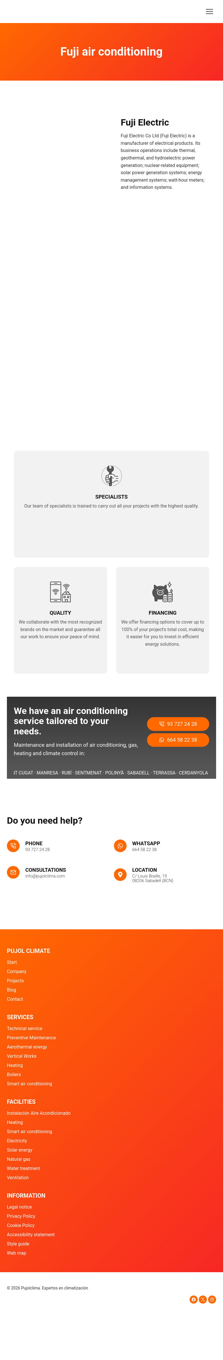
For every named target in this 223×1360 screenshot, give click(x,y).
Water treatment (23, 1168)
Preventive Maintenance (31, 1038)
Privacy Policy (21, 1216)
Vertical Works (22, 1056)
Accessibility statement (31, 1234)
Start (12, 962)
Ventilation (18, 1178)
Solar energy (19, 1150)
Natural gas (19, 1159)
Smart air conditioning (29, 1084)
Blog (11, 990)
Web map (16, 1253)
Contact (15, 999)
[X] (203, 1300)
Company (16, 972)
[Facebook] (194, 1300)
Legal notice (19, 1207)
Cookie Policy (21, 1225)
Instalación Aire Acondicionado (38, 1113)
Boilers (14, 1075)
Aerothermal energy (27, 1047)
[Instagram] (212, 1300)
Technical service (24, 1029)
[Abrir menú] (209, 11)
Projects (15, 981)
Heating (15, 1065)
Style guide (18, 1244)
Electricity (17, 1141)
